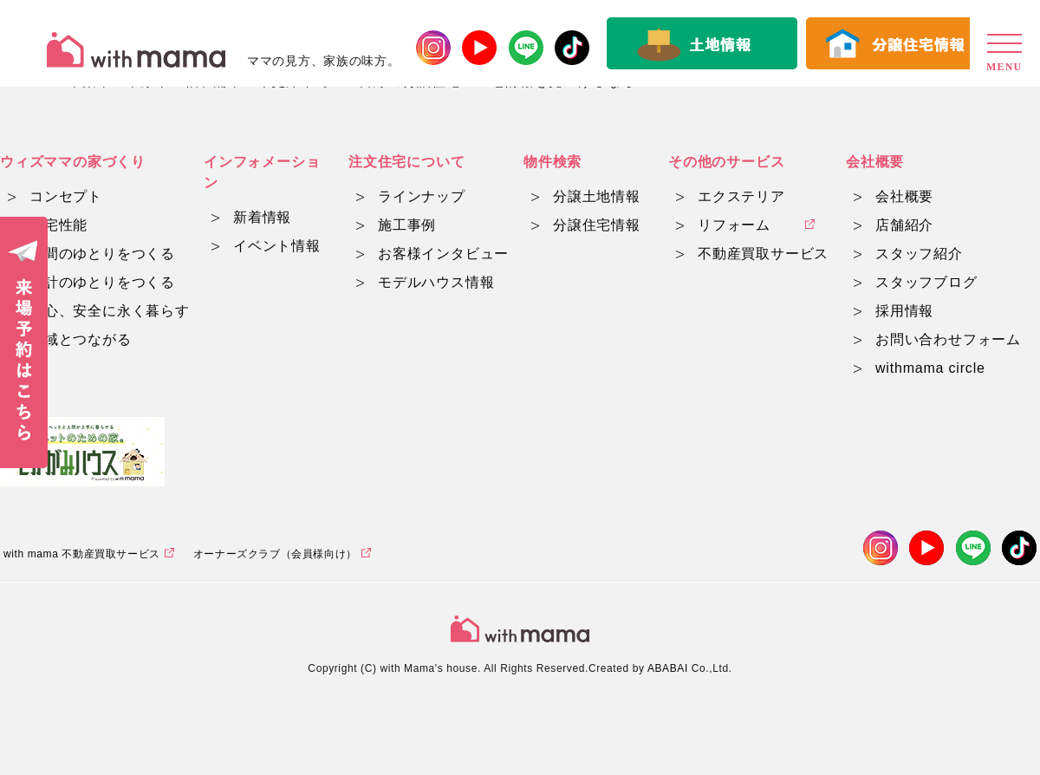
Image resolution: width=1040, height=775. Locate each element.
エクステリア (741, 196)
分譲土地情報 (596, 196)
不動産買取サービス (763, 253)
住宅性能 (58, 225)
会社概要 (904, 196)
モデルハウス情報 (436, 282)
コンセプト (65, 196)
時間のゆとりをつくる (102, 253)
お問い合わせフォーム (948, 339)
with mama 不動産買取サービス (81, 554)
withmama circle (930, 368)
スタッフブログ (926, 282)
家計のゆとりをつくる (102, 282)
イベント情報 (277, 245)
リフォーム (734, 225)
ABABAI (667, 668)
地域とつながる (80, 339)
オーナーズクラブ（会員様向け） (275, 554)
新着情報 (262, 217)
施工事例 (407, 225)
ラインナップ (421, 196)
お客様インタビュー (443, 253)
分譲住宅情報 (596, 225)
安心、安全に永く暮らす (109, 310)
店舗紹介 (904, 225)
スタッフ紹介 (919, 253)
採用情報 (904, 310)
